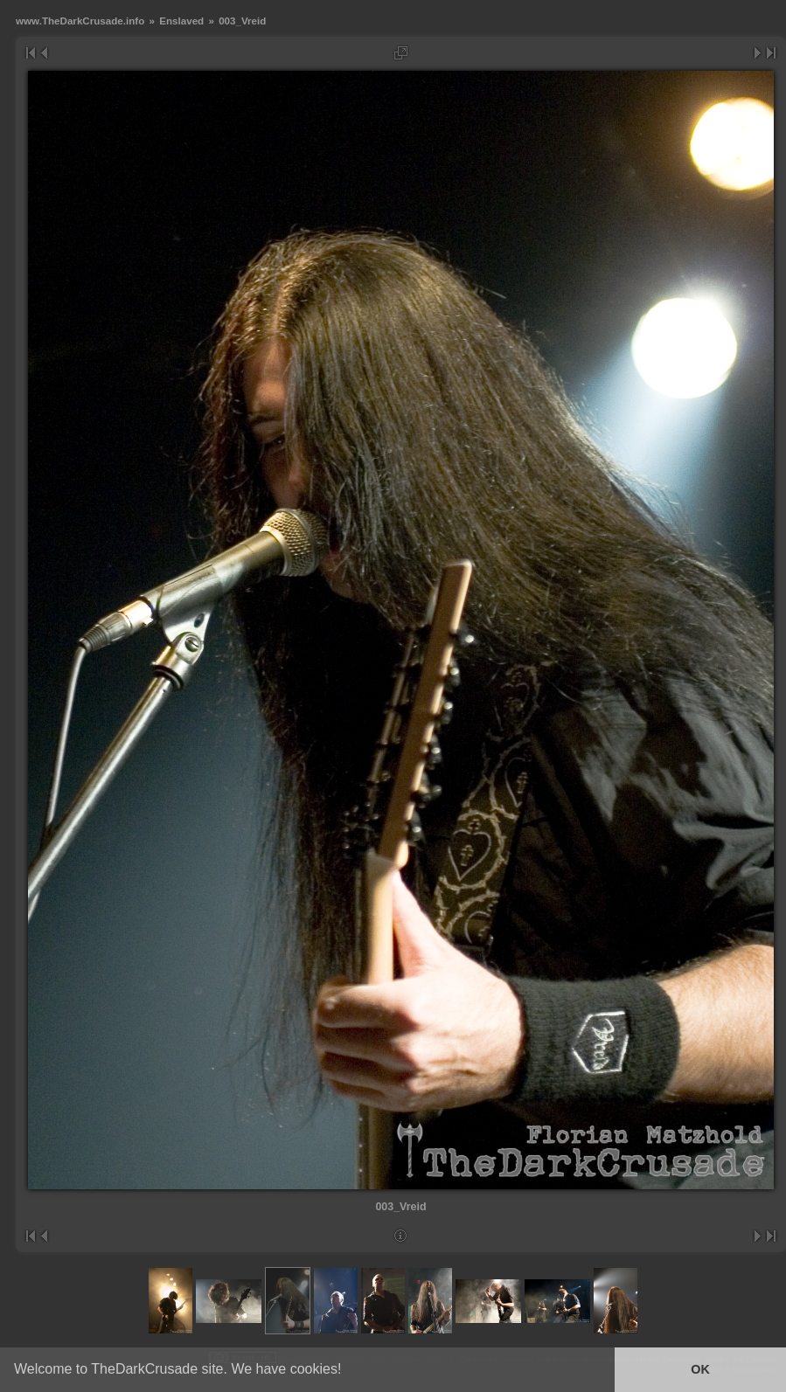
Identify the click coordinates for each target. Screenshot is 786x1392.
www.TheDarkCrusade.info (80, 20)
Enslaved (181, 20)
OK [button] (700, 1369)
